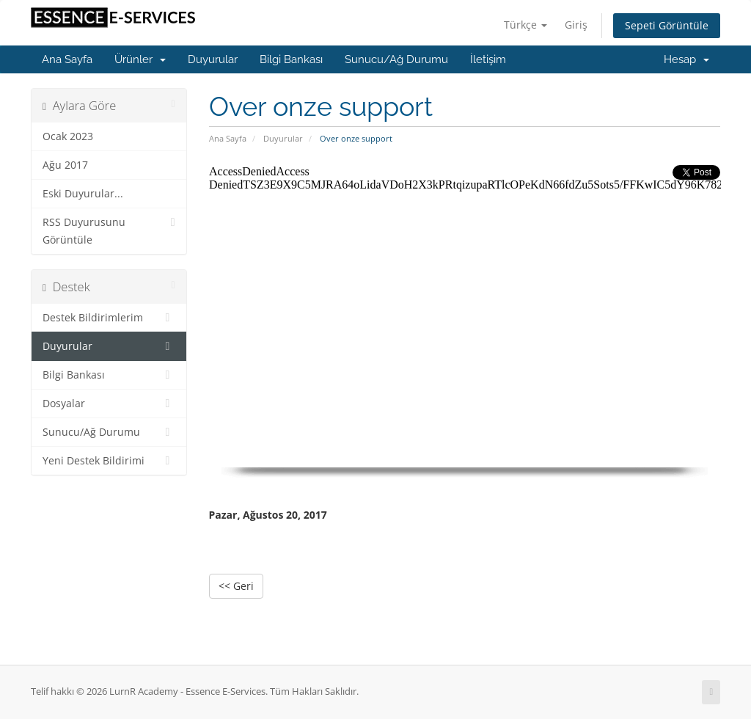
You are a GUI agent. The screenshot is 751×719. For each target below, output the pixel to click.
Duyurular (213, 59)
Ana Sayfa (67, 59)
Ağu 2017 (65, 165)
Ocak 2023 (68, 136)
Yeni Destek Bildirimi (109, 461)
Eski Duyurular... (83, 193)
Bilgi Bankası (291, 59)
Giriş (576, 25)
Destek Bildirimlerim (109, 317)
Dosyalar (109, 403)
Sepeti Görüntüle (666, 25)
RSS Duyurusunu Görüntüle (109, 230)
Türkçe (525, 25)
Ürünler (140, 59)
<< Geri (236, 586)
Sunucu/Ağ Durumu (396, 59)
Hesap (686, 59)
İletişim (488, 59)
